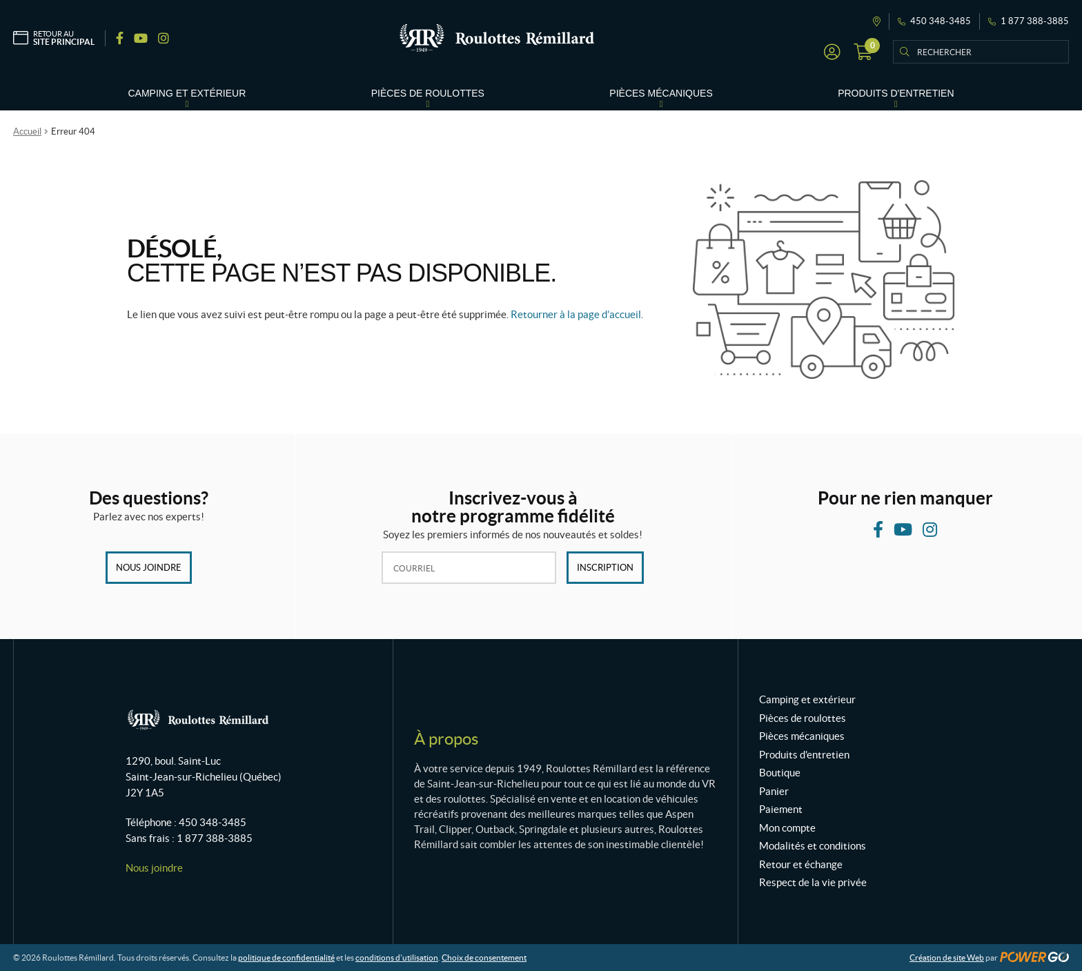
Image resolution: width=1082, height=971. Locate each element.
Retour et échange (801, 864)
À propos (446, 738)
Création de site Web (946, 957)
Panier (774, 791)
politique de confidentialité (286, 957)
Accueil (27, 131)
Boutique (779, 772)
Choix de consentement (484, 957)
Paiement (781, 809)
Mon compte (787, 828)
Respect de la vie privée (813, 882)
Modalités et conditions (812, 846)
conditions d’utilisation (396, 957)
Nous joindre (148, 567)
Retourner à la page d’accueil (576, 314)
